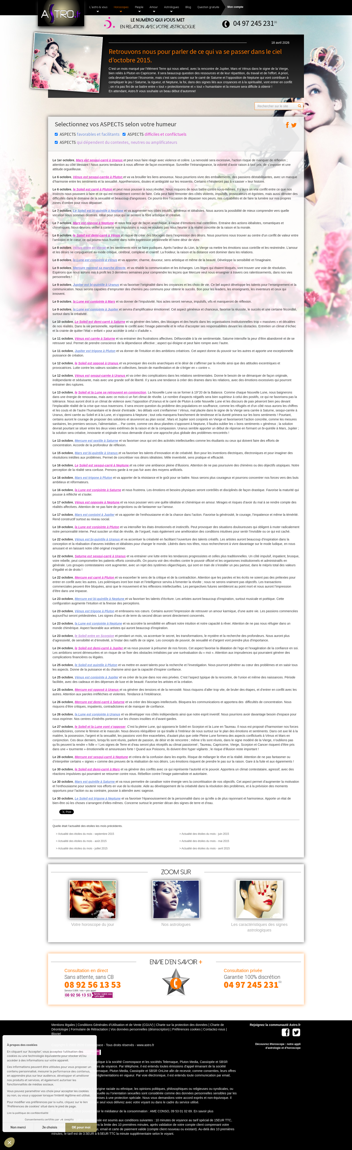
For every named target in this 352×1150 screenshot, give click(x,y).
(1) (275, 22)
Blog (188, 7)
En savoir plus (203, 1118)
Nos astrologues (176, 932)
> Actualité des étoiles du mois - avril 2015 (204, 848)
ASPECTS (87, 134)
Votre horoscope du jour (92, 932)
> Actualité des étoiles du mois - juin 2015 (204, 833)
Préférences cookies (186, 1036)
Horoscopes (121, 9)
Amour (154, 9)
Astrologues (171, 9)
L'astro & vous (98, 9)
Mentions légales (63, 1032)
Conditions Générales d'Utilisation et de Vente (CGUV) (115, 1032)
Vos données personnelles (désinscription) (139, 1036)
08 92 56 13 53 (92, 992)
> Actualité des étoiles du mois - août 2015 (81, 841)
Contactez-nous (214, 1036)
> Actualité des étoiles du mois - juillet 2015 (82, 848)
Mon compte (235, 7)
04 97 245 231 (253, 23)
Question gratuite (208, 7)
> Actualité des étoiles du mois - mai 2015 (204, 841)
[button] (9, 1142)
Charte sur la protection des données (182, 1032)
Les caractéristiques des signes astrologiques (259, 935)
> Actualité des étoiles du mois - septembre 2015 (85, 833)
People (139, 9)
